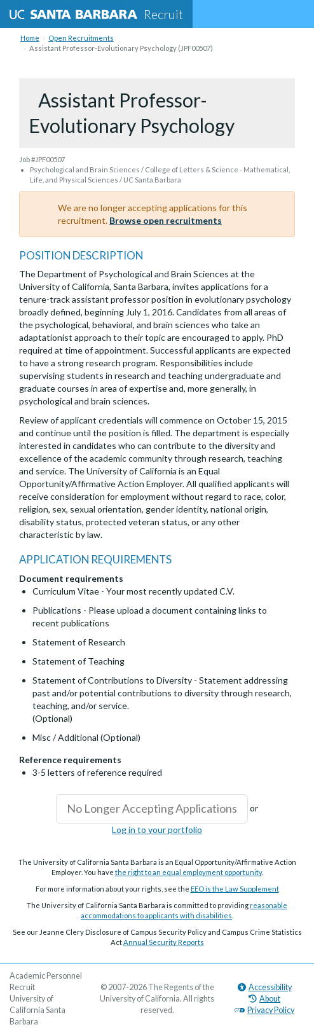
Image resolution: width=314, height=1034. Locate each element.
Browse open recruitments (165, 220)
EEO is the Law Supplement (235, 889)
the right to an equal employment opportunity (188, 872)
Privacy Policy (264, 1010)
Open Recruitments (81, 38)
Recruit (96, 14)
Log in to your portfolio (157, 829)
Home (29, 38)
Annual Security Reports (163, 942)
